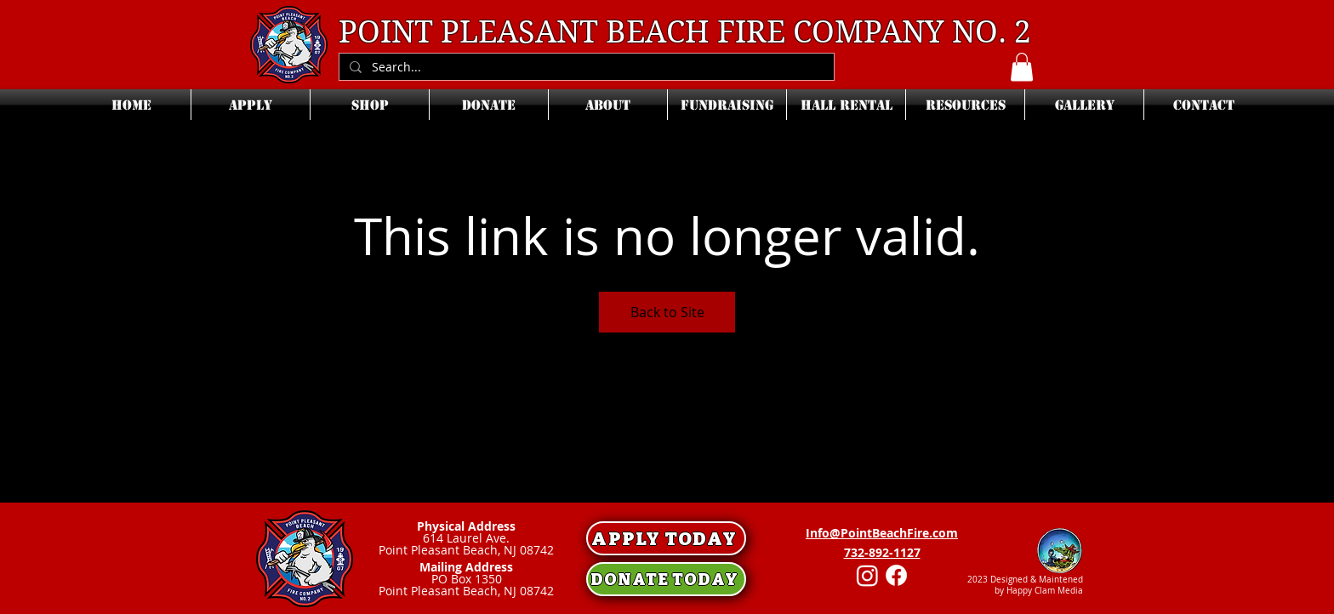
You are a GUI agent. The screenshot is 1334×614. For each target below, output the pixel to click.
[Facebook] (896, 575)
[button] (1022, 67)
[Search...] (585, 68)
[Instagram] (867, 575)
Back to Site (667, 312)
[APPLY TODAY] (666, 538)
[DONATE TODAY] (666, 579)
